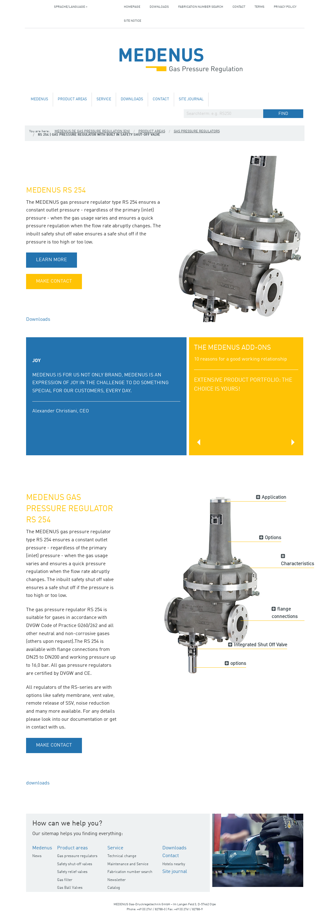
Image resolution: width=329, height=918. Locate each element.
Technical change (121, 856)
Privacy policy (285, 6)
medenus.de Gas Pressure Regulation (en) (92, 131)
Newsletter (116, 880)
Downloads (159, 6)
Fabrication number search (200, 6)
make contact (54, 281)
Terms (259, 6)
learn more (51, 259)
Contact (238, 6)
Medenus (39, 99)
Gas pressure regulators (197, 131)
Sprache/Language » (71, 6)
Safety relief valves (72, 872)
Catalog (113, 888)
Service (104, 99)
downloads (38, 783)
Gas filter (64, 880)
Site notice (132, 20)
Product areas (72, 99)
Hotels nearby (173, 864)
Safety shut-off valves (74, 864)
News (37, 856)
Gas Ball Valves (70, 888)
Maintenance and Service (127, 864)
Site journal (191, 99)
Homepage (132, 6)
